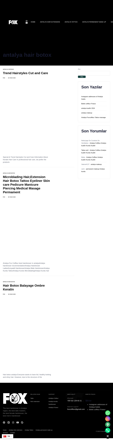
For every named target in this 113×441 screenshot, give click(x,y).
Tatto (32, 398)
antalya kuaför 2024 (88, 108)
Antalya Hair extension (50, 22)
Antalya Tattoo (71, 22)
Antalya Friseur (53, 407)
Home (33, 22)
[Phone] (107, 430)
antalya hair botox (9, 173)
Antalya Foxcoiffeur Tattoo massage (93, 117)
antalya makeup (86, 113)
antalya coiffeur (8, 69)
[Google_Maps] (107, 424)
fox (4, 77)
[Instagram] (107, 418)
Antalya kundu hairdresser (53, 403)
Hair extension (35, 401)
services (5, 432)
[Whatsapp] (107, 412)
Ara (79, 69)
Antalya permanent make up (94, 22)
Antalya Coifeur (53, 398)
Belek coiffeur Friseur (88, 103)
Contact (12, 432)
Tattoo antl (84, 150)
